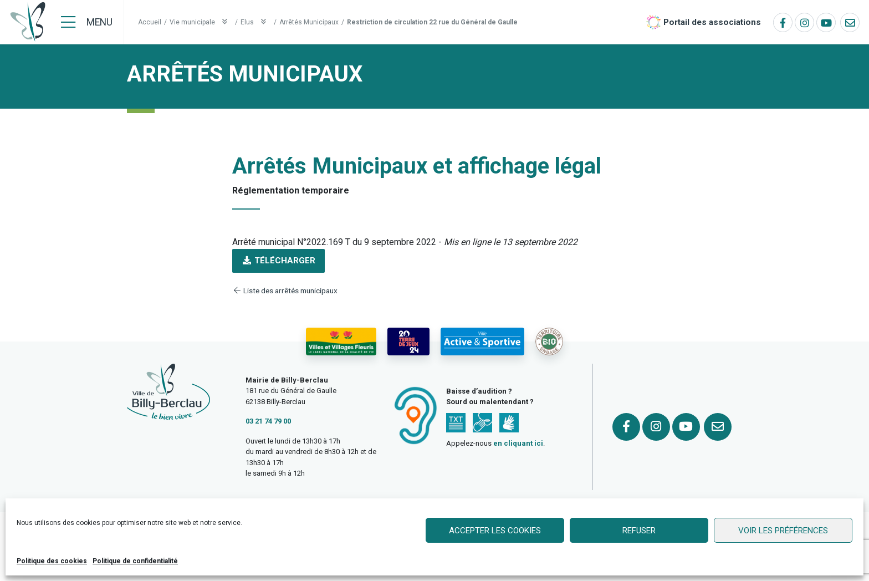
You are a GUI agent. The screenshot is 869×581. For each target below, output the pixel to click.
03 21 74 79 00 (268, 421)
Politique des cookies (52, 561)
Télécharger (278, 261)
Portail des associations (712, 22)
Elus (256, 22)
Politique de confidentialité (135, 561)
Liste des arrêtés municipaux (285, 290)
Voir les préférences (783, 531)
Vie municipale (201, 22)
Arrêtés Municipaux (309, 22)
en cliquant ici (518, 443)
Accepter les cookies (495, 531)
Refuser (639, 531)
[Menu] (87, 22)
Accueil (149, 22)
